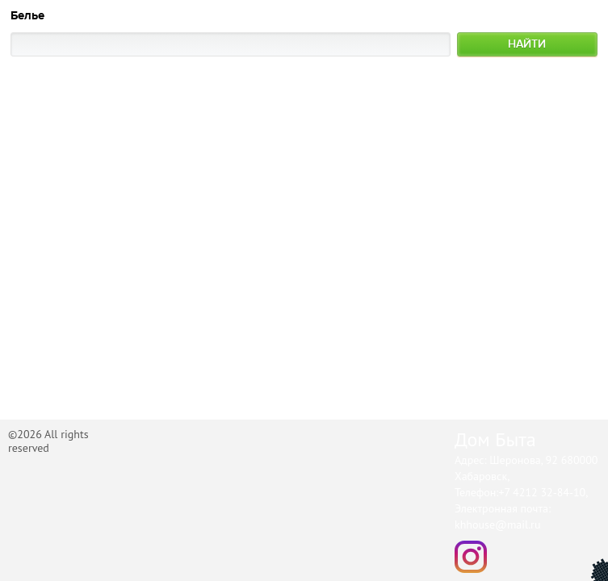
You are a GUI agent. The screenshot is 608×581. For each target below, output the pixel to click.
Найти (527, 44)
